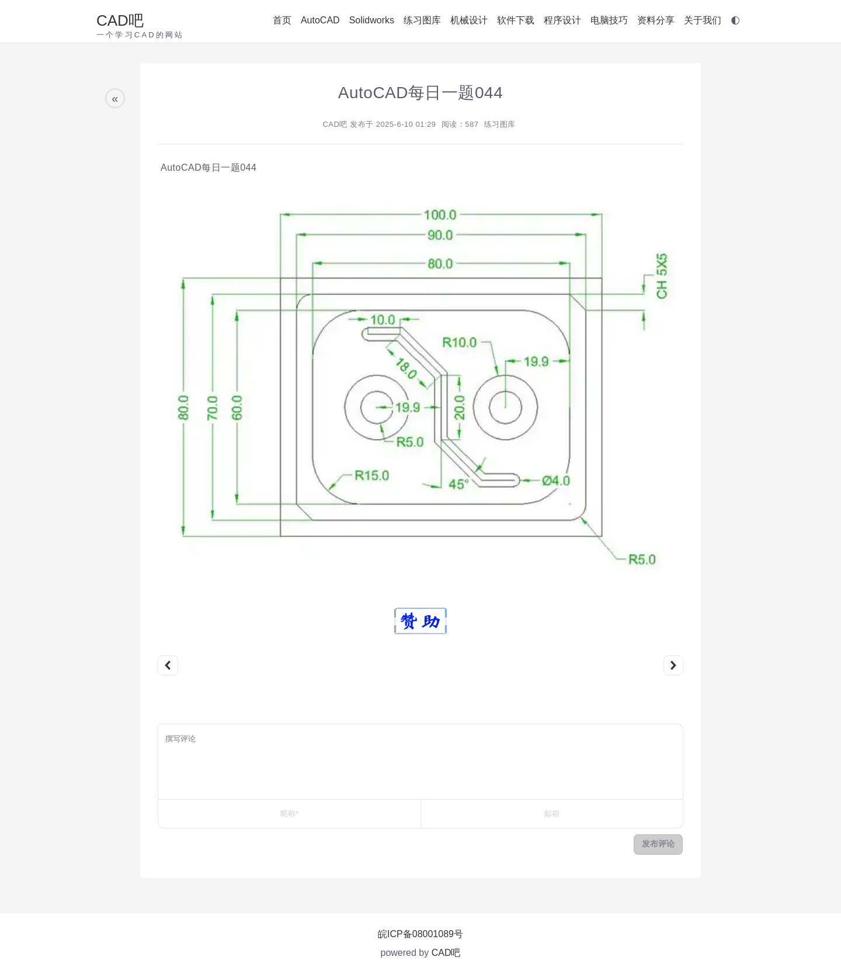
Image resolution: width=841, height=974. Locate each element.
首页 (282, 20)
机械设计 (469, 20)
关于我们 (702, 20)
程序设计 (562, 20)
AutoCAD (320, 20)
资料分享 (656, 20)
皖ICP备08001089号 (420, 934)
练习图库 (422, 20)
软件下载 (515, 20)
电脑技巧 (609, 20)
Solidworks (371, 20)
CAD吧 (120, 20)
